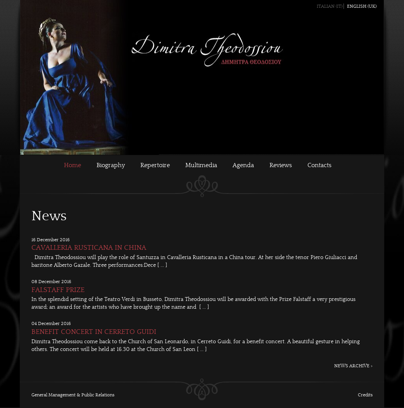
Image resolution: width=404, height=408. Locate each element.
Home (72, 165)
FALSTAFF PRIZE (58, 290)
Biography (111, 165)
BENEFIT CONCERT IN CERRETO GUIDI (93, 332)
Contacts (319, 165)
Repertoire (155, 165)
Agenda (243, 165)
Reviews (280, 165)
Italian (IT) (329, 6)
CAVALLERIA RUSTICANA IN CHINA (88, 248)
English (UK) (361, 6)
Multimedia (201, 165)
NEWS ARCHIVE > (353, 365)
